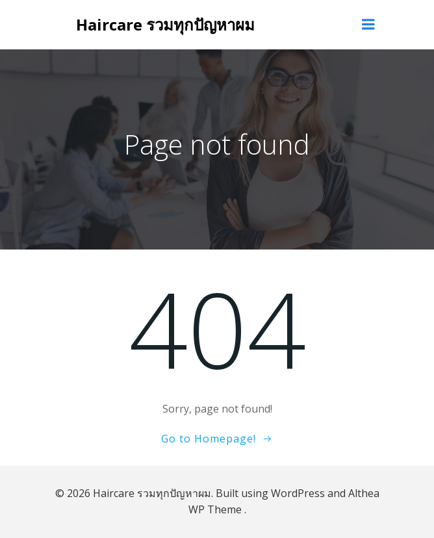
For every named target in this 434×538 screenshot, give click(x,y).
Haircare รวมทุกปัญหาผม (165, 24)
